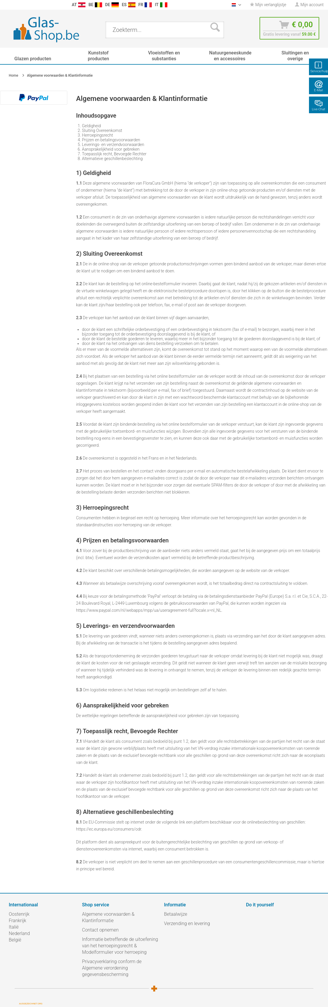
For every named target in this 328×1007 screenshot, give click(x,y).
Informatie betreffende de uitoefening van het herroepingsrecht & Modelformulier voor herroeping (120, 945)
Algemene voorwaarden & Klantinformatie (108, 917)
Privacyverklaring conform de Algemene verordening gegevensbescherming (112, 968)
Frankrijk (17, 920)
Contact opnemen (100, 930)
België (15, 940)
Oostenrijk (19, 914)
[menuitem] (6, 4)
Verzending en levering (187, 923)
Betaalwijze (175, 914)
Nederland (19, 933)
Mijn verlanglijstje (268, 4)
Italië (13, 927)
